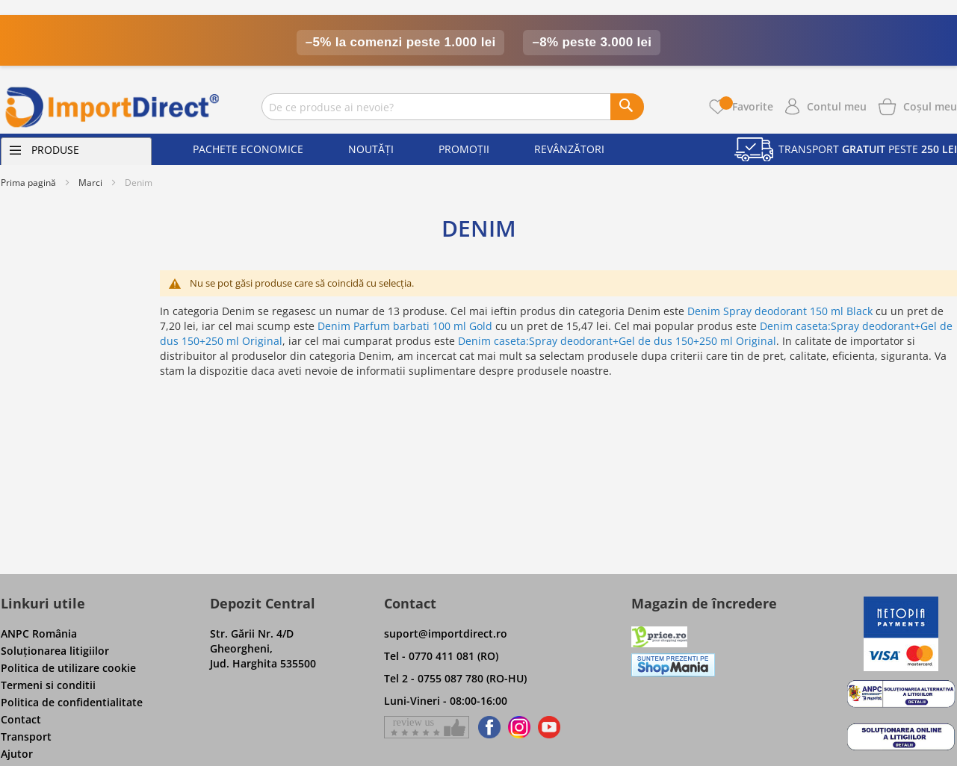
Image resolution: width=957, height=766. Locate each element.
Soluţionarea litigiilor (55, 651)
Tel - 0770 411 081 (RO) (441, 656)
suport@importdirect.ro (445, 633)
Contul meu (837, 106)
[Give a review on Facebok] (426, 727)
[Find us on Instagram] (519, 727)
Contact (21, 719)
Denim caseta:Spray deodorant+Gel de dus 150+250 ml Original (617, 341)
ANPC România (39, 633)
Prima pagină (28, 182)
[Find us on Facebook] (486, 727)
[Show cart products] (930, 105)
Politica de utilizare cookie (68, 668)
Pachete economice (248, 149)
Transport (26, 736)
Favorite (746, 106)
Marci (90, 182)
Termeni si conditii (48, 685)
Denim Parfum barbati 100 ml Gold (405, 326)
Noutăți (371, 149)
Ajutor (17, 754)
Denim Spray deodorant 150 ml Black (780, 311)
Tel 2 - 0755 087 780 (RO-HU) (455, 678)
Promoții (464, 149)
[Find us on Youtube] (549, 727)
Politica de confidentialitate (72, 702)
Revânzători (569, 149)
